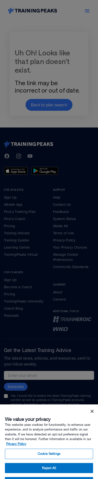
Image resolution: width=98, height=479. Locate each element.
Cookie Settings (49, 458)
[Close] (92, 415)
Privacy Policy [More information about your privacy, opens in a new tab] (16, 448)
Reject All (49, 472)
